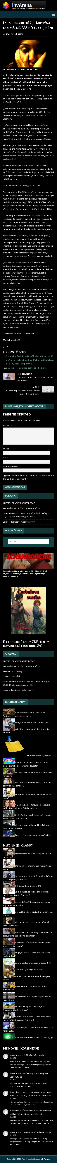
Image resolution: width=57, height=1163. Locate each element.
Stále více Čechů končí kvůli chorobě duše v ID (29, 356)
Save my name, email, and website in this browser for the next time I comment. (28, 477)
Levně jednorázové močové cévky (19, 522)
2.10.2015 (10, 34)
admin (20, 34)
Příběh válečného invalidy (34, 1055)
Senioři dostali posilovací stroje (36, 1132)
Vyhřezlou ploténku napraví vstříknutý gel (29, 1075)
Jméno (6, 449)
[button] (52, 14)
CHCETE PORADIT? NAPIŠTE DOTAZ (19, 503)
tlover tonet (16, 1055)
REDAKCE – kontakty (12, 671)
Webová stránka (10, 466)
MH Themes (45, 1159)
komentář (7, 425)
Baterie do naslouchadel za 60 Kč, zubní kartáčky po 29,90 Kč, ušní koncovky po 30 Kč (26, 515)
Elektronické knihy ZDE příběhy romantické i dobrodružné (26, 644)
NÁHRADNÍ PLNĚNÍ (11, 676)
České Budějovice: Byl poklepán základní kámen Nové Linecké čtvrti (30, 1112)
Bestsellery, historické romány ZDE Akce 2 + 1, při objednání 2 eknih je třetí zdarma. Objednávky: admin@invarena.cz (25, 574)
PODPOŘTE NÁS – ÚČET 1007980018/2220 (22, 508)
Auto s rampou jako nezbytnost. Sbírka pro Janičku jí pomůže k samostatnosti (31, 1094)
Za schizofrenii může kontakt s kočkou (26, 368)
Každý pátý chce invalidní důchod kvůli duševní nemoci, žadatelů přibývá (30, 362)
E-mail (6, 458)
